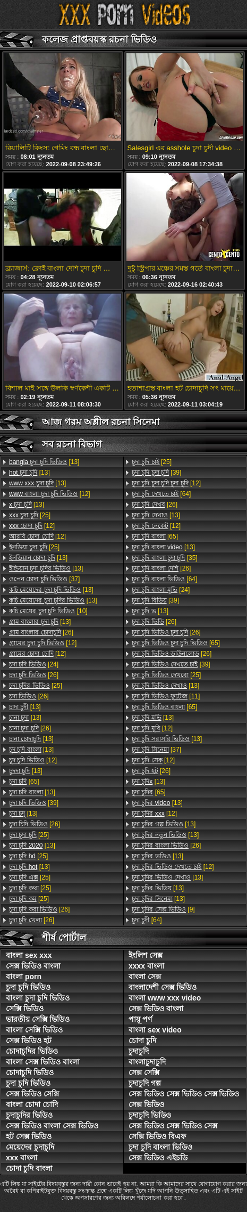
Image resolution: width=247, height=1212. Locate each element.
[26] (41, 632)
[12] (49, 494)
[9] (163, 909)
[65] (24, 781)
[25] (29, 515)
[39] (33, 803)
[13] (44, 462)
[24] (33, 664)
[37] (44, 579)
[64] (161, 494)
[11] (166, 696)
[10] (48, 611)
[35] (165, 558)
